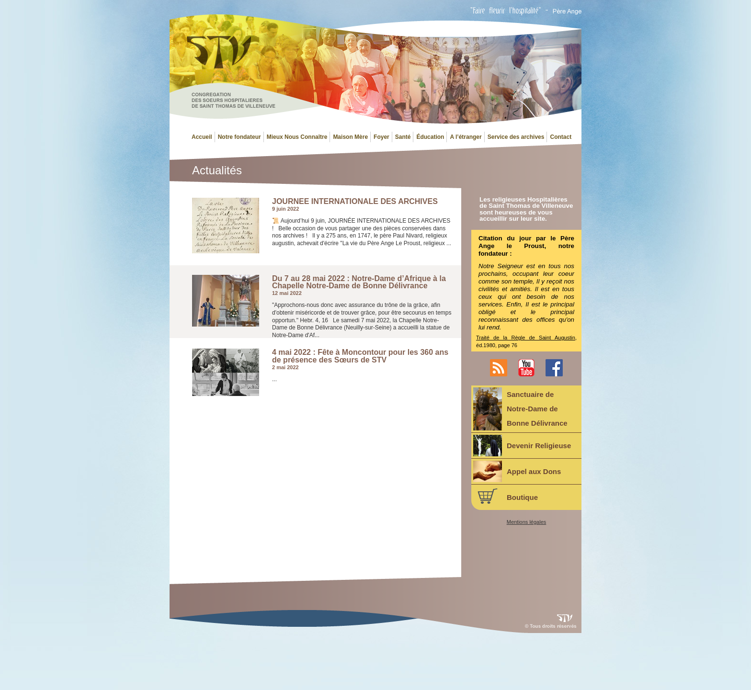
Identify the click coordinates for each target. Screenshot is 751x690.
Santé (403, 137)
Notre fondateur (239, 137)
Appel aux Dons (517, 471)
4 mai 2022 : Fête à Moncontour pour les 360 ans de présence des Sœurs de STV (360, 356)
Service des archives (516, 137)
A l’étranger (465, 137)
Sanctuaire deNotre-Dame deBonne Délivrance (520, 408)
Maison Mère (350, 137)
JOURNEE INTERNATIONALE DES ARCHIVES (355, 201)
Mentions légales (526, 522)
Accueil (202, 137)
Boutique (505, 496)
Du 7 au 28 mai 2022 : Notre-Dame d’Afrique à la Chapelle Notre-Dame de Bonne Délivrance (359, 282)
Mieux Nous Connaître (297, 137)
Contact (560, 137)
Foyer (381, 137)
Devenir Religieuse (522, 445)
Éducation (430, 137)
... (274, 379)
